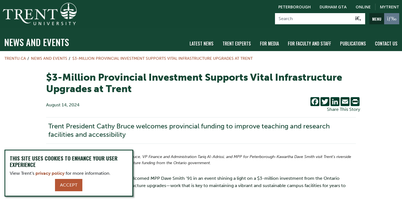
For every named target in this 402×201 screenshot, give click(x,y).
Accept (68, 185)
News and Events (36, 41)
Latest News (202, 42)
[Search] (313, 18)
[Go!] (358, 18)
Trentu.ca (15, 57)
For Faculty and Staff (309, 42)
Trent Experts (236, 42)
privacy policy (49, 173)
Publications (353, 42)
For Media (269, 42)
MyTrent (389, 6)
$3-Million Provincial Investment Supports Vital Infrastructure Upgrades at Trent (162, 57)
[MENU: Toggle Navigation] (384, 18)
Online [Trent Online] (363, 6)
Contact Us (386, 42)
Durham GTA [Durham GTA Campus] (333, 6)
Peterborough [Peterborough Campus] (294, 6)
